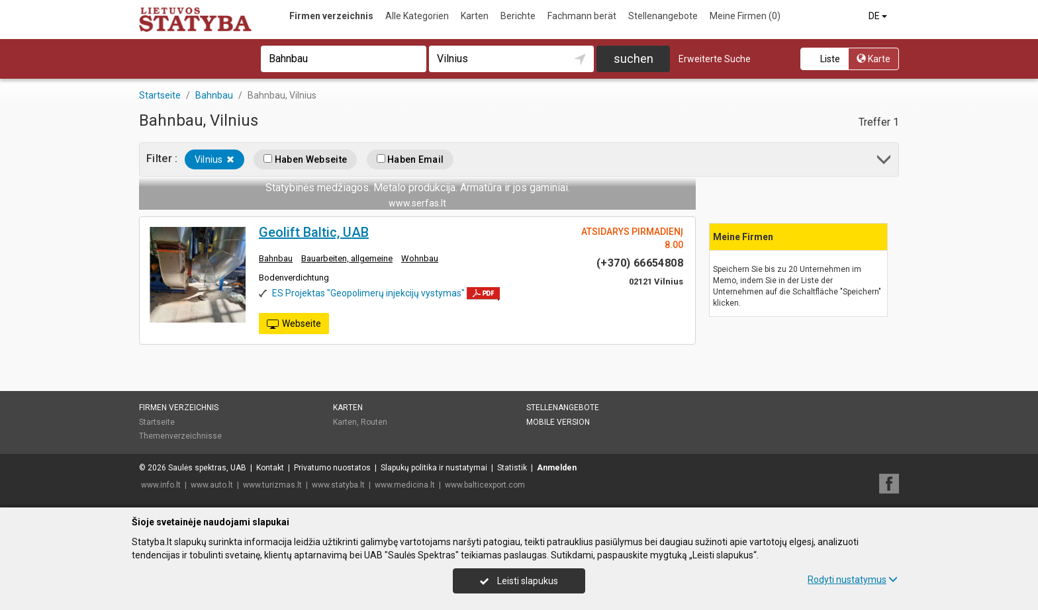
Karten (475, 16)
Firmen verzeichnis (331, 16)
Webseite (294, 324)
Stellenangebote (663, 16)
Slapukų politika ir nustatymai (434, 467)
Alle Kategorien (417, 16)
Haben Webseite (305, 159)
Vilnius (215, 159)
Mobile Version (558, 422)
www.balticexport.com (485, 485)
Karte (873, 59)
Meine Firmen (745, 16)
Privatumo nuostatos (332, 467)
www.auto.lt (212, 485)
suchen (633, 58)
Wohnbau (419, 258)
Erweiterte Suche (715, 59)
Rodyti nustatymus (853, 579)
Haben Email (410, 159)
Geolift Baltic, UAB (314, 232)
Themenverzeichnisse (180, 436)
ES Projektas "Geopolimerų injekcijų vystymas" (368, 293)
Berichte (518, 16)
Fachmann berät (581, 16)
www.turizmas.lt (272, 485)
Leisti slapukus (519, 581)
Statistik (512, 467)
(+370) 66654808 (639, 263)
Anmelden (557, 467)
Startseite (157, 422)
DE (879, 16)
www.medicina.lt (405, 485)
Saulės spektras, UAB (207, 467)
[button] (884, 162)
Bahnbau (276, 258)
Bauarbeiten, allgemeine (347, 258)
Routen (374, 422)
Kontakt (270, 467)
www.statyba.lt (338, 485)
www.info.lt (161, 485)
